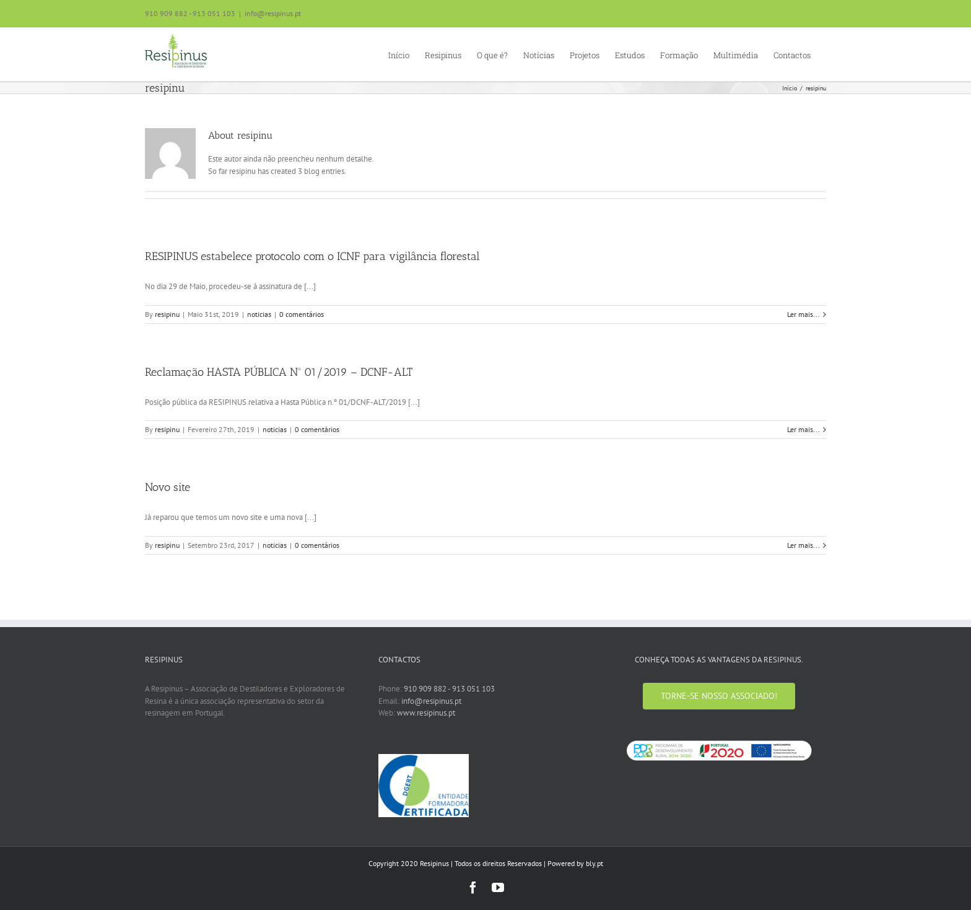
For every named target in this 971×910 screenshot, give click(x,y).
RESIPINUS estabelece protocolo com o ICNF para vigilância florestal (312, 256)
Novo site (167, 487)
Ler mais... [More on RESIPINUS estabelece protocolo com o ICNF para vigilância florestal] (803, 314)
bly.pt (594, 863)
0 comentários (301, 314)
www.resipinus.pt (426, 713)
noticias (259, 314)
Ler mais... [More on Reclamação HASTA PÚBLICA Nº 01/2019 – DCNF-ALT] (803, 429)
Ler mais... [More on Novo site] (803, 545)
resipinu (167, 314)
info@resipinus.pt (273, 13)
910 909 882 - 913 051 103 (449, 688)
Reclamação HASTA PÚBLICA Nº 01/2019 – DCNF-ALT (278, 372)
